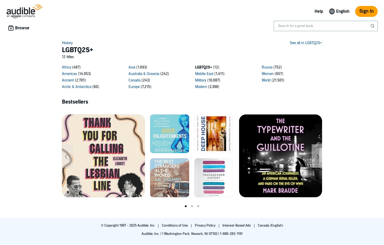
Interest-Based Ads (237, 225)
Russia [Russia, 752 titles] (267, 67)
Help (319, 11)
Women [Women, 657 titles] (268, 74)
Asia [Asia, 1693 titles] (132, 67)
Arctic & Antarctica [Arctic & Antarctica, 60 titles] (76, 87)
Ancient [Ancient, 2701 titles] (68, 80)
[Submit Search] (373, 26)
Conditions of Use (175, 225)
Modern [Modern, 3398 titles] (201, 87)
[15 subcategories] (192, 78)
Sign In (366, 11)
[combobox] (326, 26)
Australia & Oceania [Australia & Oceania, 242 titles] (144, 74)
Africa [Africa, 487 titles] (66, 67)
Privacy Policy (205, 225)
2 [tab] (192, 206)
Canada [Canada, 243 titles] (134, 80)
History (67, 43)
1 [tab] (185, 206)
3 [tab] (198, 206)
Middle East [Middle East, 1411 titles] (204, 74)
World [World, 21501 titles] (266, 80)
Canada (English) (270, 225)
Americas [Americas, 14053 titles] (69, 74)
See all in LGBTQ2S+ (306, 43)
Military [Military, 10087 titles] (200, 80)
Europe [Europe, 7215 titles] (134, 87)
